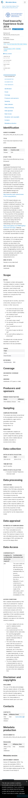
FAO (17, 6)
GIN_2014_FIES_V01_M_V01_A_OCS (10, 7)
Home (3, 6)
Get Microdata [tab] (9, 84)
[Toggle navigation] (25, 2)
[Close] (26, 781)
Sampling (7, 101)
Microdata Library (11, 2)
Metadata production (10, 123)
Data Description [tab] (9, 79)
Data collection (9, 104)
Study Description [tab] (10, 76)
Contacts (7, 120)
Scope (6, 92)
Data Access (8, 114)
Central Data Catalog (11, 6)
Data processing (9, 107)
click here (22, 793)
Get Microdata (18, 29)
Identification (8, 88)
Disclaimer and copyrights (12, 117)
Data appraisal (9, 110)
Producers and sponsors (12, 98)
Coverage (7, 95)
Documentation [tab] (9, 81)
